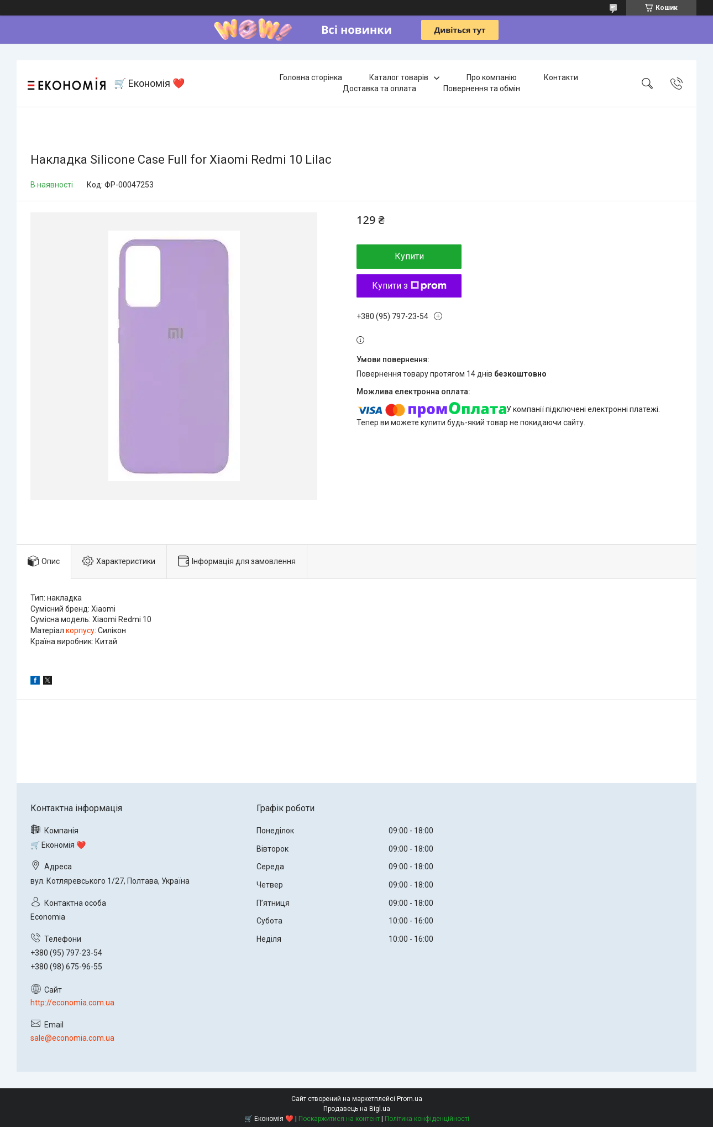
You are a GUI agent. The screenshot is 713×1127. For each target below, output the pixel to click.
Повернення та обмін (481, 88)
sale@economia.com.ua (72, 1038)
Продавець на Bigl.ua (356, 1109)
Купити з (409, 285)
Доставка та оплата (379, 88)
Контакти (561, 77)
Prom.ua (409, 1099)
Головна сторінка (311, 77)
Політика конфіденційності (427, 1119)
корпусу (80, 630)
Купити (409, 256)
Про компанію (491, 77)
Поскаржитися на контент (339, 1119)
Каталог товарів (398, 77)
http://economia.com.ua (72, 1002)
